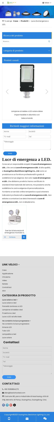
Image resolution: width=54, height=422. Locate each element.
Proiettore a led (8, 313)
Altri (4, 291)
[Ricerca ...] (24, 41)
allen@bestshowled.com (14, 393)
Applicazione (7, 273)
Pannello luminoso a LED (12, 306)
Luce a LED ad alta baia (11, 316)
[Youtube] (10, 405)
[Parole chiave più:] (49, 41)
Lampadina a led (9, 334)
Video (4, 280)
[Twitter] (14, 405)
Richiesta (9, 237)
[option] (27, 91)
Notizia (5, 284)
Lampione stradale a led (12, 309)
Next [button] (47, 91)
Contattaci (6, 287)
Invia (10, 153)
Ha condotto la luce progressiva (15, 324)
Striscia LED (7, 327)
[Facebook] (3, 405)
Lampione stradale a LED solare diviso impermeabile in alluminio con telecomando (27, 114)
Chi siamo (6, 277)
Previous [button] (7, 91)
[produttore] (27, 12)
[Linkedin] (7, 405)
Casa (4, 270)
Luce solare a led (9, 303)
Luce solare (7, 337)
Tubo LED (6, 330)
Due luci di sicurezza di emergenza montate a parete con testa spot (14, 232)
